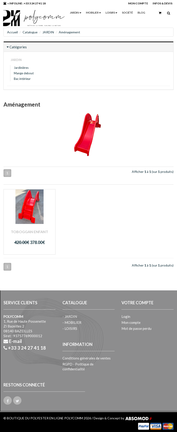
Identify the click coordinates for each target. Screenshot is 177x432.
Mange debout (24, 73)
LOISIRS (111, 12)
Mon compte (131, 322)
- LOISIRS (69, 328)
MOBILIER (93, 12)
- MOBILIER (71, 322)
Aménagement (69, 32)
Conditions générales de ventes (86, 358)
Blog (141, 12)
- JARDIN (69, 316)
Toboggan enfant (29, 231)
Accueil (12, 32)
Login (125, 316)
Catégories (18, 47)
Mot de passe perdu (136, 328)
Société (127, 12)
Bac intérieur (22, 79)
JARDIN (75, 12)
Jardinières (21, 68)
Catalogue (30, 32)
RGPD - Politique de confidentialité (78, 366)
